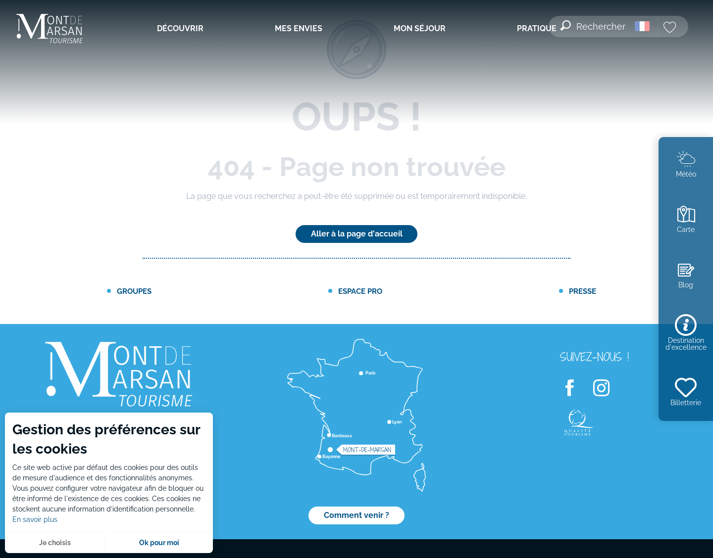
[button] (594, 20)
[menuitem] (49, 29)
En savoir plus (34, 519)
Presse (582, 291)
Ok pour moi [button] (159, 543)
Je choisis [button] (55, 543)
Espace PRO (360, 291)
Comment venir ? (356, 515)
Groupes (134, 291)
